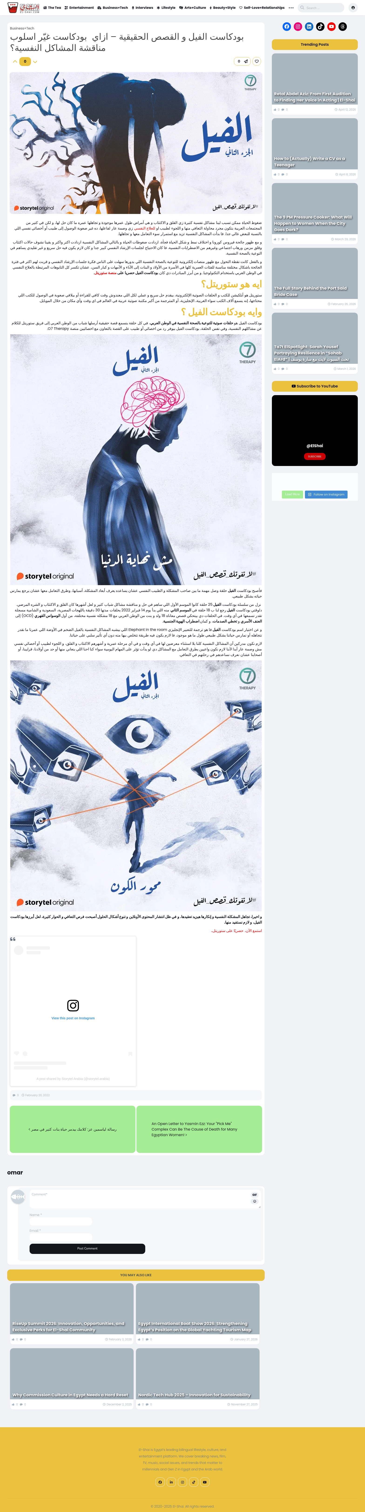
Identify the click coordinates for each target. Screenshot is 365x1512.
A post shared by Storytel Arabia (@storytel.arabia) (73, 1079)
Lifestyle (166, 7)
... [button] (291, 7)
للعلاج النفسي (145, 228)
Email (35, 1230)
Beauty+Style (223, 7)
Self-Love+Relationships (262, 7)
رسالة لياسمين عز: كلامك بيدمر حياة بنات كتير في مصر (72, 1129)
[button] (242, 61)
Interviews (142, 7)
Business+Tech (113, 7)
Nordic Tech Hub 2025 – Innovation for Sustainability (194, 1395)
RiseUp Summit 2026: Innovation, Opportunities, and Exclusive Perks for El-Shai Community (68, 1327)
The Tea (52, 7)
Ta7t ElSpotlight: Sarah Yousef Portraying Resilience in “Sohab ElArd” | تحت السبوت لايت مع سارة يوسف (311, 353)
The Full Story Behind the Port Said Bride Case (310, 291)
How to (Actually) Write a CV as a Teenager (309, 162)
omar (15, 1172)
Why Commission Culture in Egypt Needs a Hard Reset (70, 1395)
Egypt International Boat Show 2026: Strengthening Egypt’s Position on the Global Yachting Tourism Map (194, 1327)
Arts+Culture (192, 7)
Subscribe (314, 456)
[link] (257, 61)
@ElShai (315, 446)
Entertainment (79, 7)
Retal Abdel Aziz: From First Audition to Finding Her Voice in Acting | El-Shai (314, 97)
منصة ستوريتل (105, 273)
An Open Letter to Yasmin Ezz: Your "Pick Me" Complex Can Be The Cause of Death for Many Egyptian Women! (194, 1129)
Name (36, 1215)
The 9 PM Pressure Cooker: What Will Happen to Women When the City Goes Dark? (313, 223)
